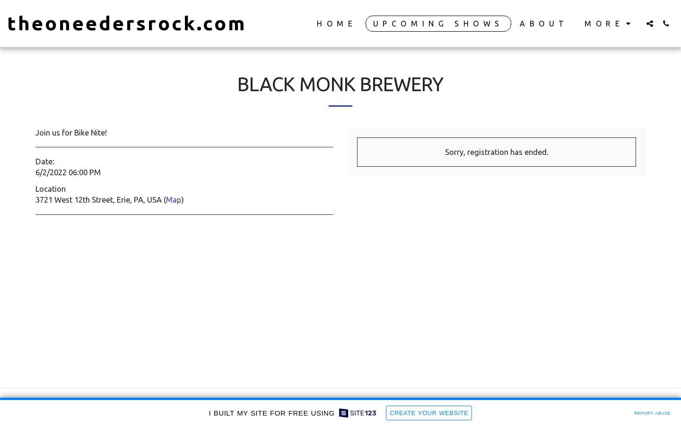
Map (173, 200)
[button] (649, 23)
